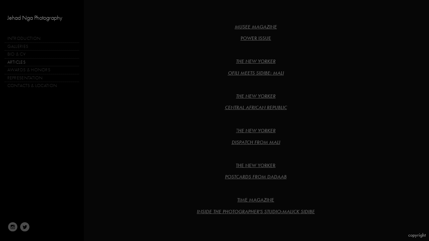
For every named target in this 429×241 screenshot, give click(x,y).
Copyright (417, 235)
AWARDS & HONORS (29, 69)
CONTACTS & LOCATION (32, 85)
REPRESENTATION (25, 77)
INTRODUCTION (24, 38)
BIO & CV (16, 54)
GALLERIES (20, 46)
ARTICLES (16, 62)
